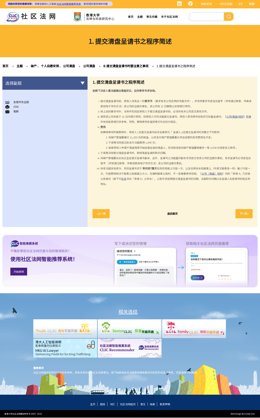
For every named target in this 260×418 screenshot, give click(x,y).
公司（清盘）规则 (212, 174)
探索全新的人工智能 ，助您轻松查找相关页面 (58, 3)
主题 (140, 17)
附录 (248, 117)
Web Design (236, 414)
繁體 (252, 4)
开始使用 (19, 272)
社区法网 (39, 16)
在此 (123, 179)
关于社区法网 (169, 17)
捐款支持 (206, 4)
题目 (102, 404)
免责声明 (165, 404)
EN (240, 4)
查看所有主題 (21, 102)
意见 (143, 404)
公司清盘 (89, 66)
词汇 (112, 404)
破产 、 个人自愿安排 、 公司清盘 (53, 66)
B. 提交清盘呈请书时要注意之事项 (125, 66)
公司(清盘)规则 (234, 117)
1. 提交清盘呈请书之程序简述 (176, 66)
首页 (131, 17)
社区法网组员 (128, 404)
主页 (92, 404)
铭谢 (152, 404)
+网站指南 (225, 4)
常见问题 (152, 17)
